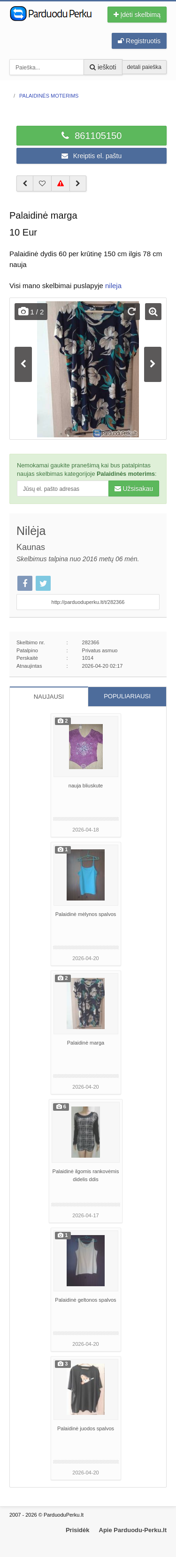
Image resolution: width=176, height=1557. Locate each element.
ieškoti (103, 67)
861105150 (91, 135)
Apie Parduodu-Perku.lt (133, 1530)
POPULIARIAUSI (127, 696)
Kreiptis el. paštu (91, 156)
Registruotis (139, 41)
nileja (113, 286)
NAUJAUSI (49, 696)
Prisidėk (78, 1530)
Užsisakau (134, 488)
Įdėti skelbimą (137, 14)
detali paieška (144, 67)
